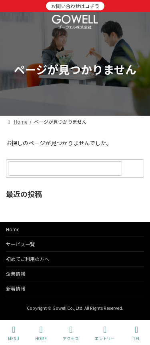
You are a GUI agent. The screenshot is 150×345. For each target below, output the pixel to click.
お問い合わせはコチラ (75, 5)
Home (12, 229)
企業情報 (15, 273)
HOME (41, 333)
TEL (136, 333)
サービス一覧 (20, 244)
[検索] (134, 168)
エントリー (105, 333)
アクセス (71, 333)
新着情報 (15, 288)
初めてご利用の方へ (27, 258)
